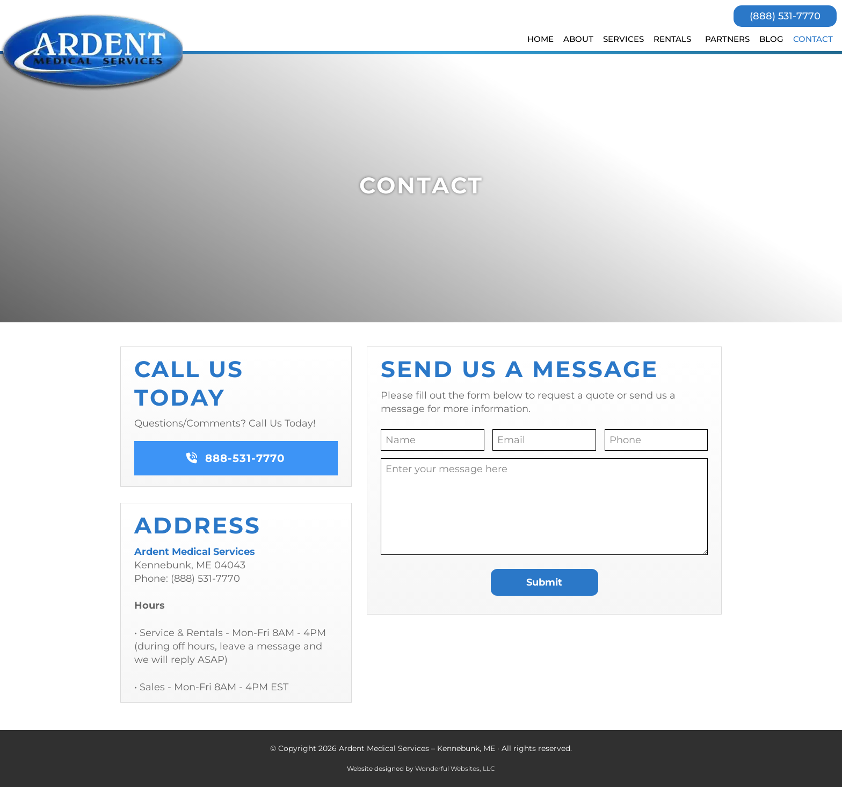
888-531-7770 (235, 458)
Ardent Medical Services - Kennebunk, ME (93, 52)
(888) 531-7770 (785, 16)
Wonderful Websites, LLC (455, 768)
